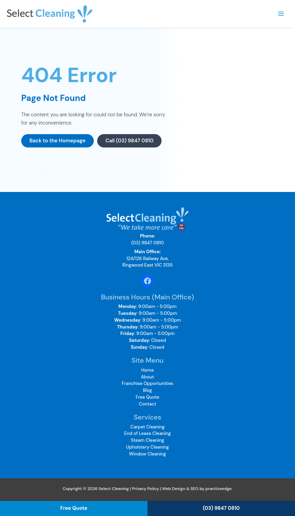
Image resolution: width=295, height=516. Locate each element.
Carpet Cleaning (147, 427)
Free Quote (147, 397)
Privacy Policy (145, 488)
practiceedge (218, 488)
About (147, 377)
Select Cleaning (99, 13)
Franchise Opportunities (147, 383)
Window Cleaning (147, 454)
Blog (147, 390)
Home (147, 370)
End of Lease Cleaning (147, 433)
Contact (147, 404)
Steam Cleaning (147, 440)
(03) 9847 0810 (147, 243)
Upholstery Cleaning (147, 447)
